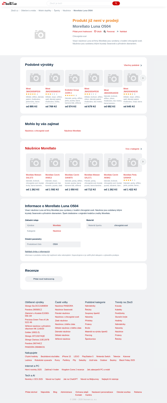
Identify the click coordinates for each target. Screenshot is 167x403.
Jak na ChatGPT (70, 379)
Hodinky (118, 321)
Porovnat (109, 31)
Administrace (66, 392)
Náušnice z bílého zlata (65, 324)
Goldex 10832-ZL (32, 332)
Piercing (88, 335)
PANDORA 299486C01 (35, 347)
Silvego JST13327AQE (35, 336)
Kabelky (118, 310)
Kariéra (88, 395)
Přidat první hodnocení (82, 32)
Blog (55, 392)
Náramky (89, 317)
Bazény (113, 360)
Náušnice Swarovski (63, 310)
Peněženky (120, 313)
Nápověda (45, 392)
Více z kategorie (133, 149)
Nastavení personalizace (102, 392)
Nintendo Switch (103, 356)
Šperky (57, 11)
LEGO (76, 356)
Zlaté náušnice (61, 321)
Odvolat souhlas (124, 392)
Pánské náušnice (62, 313)
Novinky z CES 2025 (34, 379)
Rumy (57, 360)
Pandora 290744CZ (33, 343)
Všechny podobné (133, 65)
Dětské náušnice (62, 335)
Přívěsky (88, 321)
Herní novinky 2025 (33, 370)
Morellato (57, 225)
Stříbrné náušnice (62, 339)
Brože (87, 328)
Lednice (28, 360)
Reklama (138, 392)
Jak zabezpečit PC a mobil (98, 370)
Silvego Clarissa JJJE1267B (37, 340)
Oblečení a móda (28, 11)
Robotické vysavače (43, 360)
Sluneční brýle (121, 317)
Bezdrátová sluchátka (50, 356)
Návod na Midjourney (90, 379)
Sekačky (82, 360)
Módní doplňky (45, 11)
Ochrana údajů (82, 392)
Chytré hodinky (31, 356)
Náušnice (67, 11)
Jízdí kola (93, 360)
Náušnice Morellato (72, 131)
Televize (116, 356)
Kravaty (118, 306)
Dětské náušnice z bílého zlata (68, 328)
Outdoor (103, 360)
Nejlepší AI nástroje (110, 379)
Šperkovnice (90, 339)
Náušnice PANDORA (64, 306)
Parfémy (66, 360)
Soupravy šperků (92, 313)
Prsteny (88, 324)
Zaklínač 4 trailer (52, 370)
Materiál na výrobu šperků (96, 332)
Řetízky (88, 310)
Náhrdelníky (90, 306)
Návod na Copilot (53, 379)
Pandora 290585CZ (33, 310)
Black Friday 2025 (127, 360)
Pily (74, 360)
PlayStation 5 (87, 356)
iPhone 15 (66, 356)
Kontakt (78, 395)
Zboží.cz (14, 11)
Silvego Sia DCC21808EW (36, 306)
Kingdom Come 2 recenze (73, 370)
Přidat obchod (31, 392)
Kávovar (126, 356)
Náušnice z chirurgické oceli (37, 131)
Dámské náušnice (62, 332)
